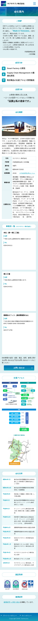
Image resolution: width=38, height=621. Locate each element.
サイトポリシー (27, 615)
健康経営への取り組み (12, 602)
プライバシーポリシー (10, 615)
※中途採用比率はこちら (27, 173)
